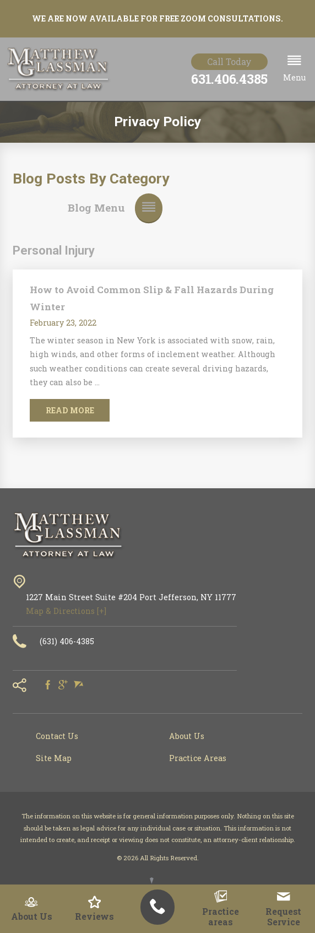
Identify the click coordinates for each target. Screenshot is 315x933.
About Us (31, 909)
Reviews (94, 909)
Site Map (54, 758)
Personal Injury (54, 250)
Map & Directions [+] (66, 611)
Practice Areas (197, 758)
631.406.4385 (229, 78)
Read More (70, 410)
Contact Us (57, 736)
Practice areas (220, 908)
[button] (294, 69)
